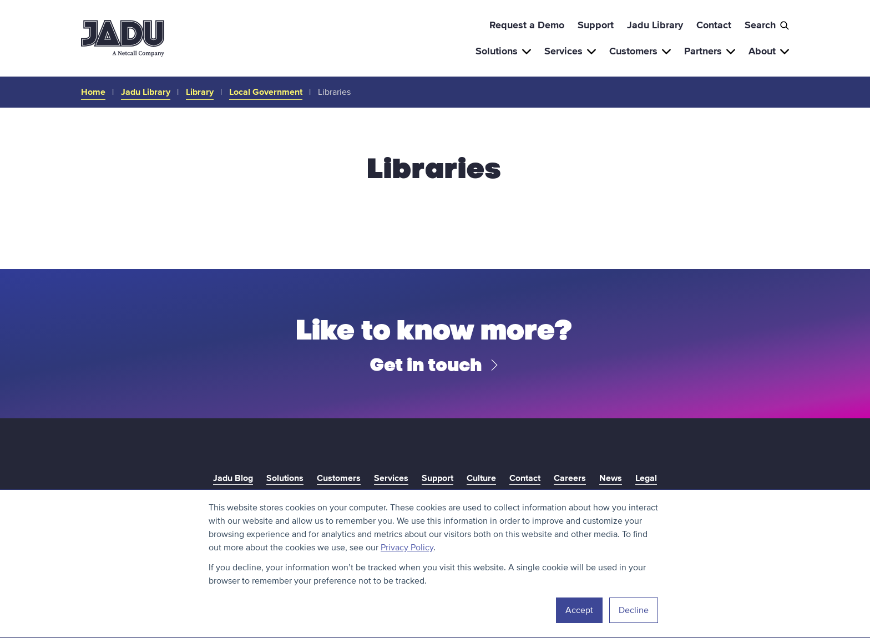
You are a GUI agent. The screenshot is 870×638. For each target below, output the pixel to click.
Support (596, 25)
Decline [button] (634, 610)
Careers (570, 478)
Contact (713, 25)
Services (570, 51)
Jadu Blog (233, 478)
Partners (709, 51)
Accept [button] (579, 610)
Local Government (265, 92)
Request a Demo (526, 25)
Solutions (503, 51)
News (610, 478)
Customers (640, 51)
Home (93, 92)
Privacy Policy (407, 547)
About (768, 51)
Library (200, 92)
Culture (481, 478)
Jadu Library (655, 25)
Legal (646, 478)
